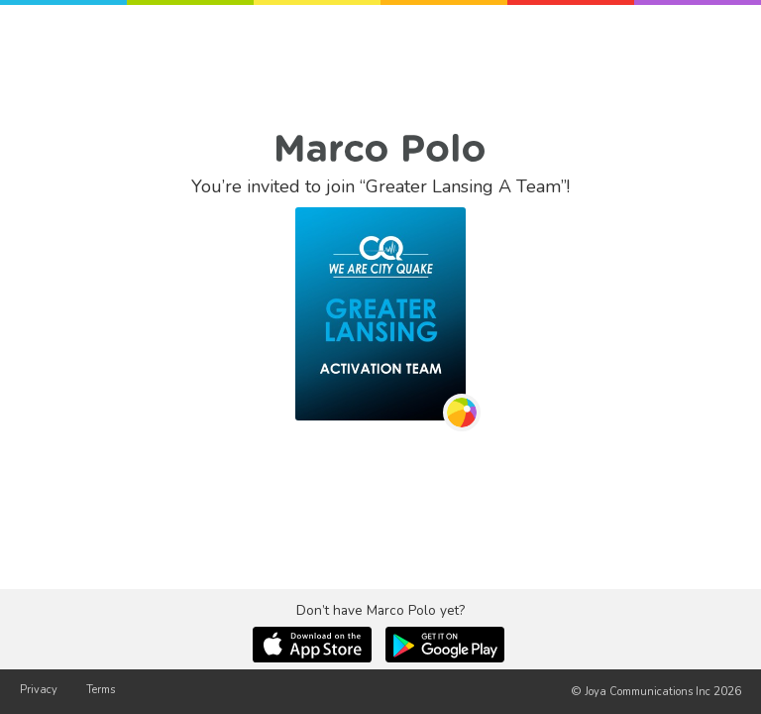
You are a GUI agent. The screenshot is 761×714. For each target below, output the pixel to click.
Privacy (38, 689)
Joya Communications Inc (647, 691)
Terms (100, 689)
